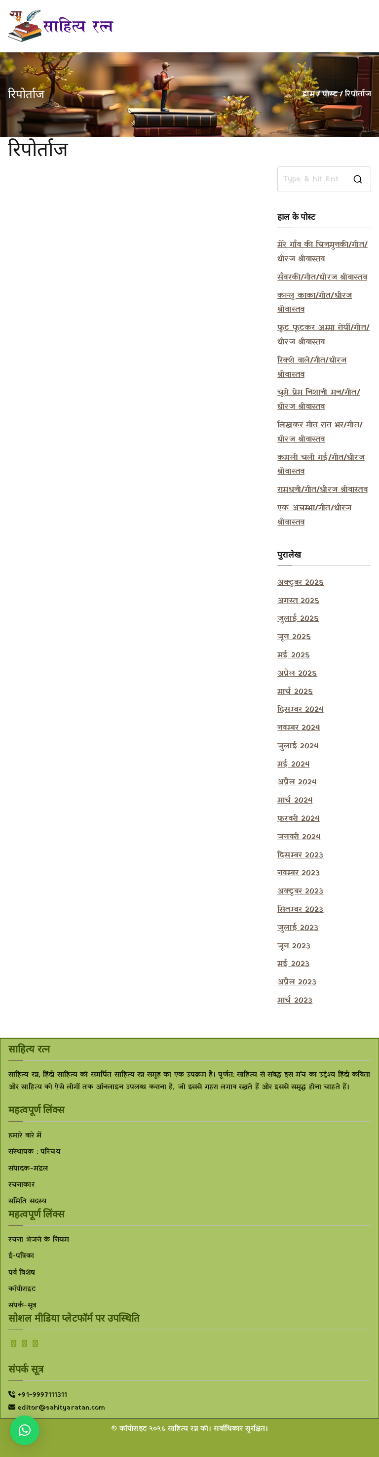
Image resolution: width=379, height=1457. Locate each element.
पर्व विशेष (21, 1273)
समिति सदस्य (27, 1201)
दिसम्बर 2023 (300, 855)
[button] (24, 1430)
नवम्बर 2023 (298, 873)
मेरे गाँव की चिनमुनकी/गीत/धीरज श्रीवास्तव (322, 252)
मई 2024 (293, 764)
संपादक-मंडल (28, 1169)
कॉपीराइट (22, 1289)
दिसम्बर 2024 (300, 710)
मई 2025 (293, 655)
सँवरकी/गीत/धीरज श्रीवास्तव (322, 277)
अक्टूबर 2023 (300, 891)
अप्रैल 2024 (296, 782)
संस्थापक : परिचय (34, 1152)
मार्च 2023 (294, 1001)
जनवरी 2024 (298, 837)
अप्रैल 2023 (296, 982)
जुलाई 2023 (297, 928)
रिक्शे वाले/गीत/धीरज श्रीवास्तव (311, 368)
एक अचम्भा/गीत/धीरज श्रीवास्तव (314, 515)
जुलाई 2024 (297, 746)
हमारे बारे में (24, 1136)
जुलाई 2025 (298, 619)
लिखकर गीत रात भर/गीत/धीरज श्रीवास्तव (320, 432)
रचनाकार (21, 1185)
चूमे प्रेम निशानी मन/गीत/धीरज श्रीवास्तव (318, 400)
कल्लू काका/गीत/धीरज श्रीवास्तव (314, 303)
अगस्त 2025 (298, 601)
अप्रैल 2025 (297, 674)
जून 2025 (294, 637)
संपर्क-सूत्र (22, 1305)
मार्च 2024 (294, 801)
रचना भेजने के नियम (38, 1240)
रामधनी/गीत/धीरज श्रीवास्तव (322, 490)
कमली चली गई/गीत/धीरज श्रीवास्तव (321, 465)
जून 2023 (293, 946)
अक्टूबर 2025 (300, 583)
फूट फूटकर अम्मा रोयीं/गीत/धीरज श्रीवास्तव (323, 335)
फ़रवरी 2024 (298, 819)
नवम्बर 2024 (298, 728)
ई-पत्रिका (21, 1256)
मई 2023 (293, 964)
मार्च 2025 (295, 692)
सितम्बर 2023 (300, 910)
